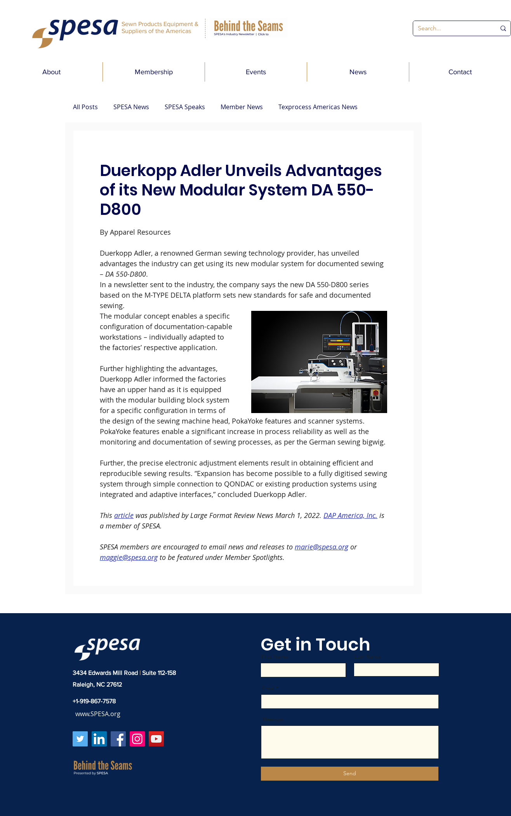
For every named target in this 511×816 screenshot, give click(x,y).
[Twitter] (80, 738)
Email (268, 688)
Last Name (368, 656)
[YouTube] (156, 738)
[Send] (349, 774)
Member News (242, 107)
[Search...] (451, 28)
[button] (51, 72)
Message (272, 719)
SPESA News (131, 107)
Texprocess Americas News (318, 107)
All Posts (85, 107)
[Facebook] (118, 738)
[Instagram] (137, 738)
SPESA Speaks (185, 107)
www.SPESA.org (97, 714)
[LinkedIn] (99, 738)
